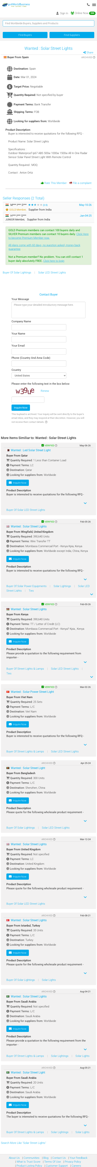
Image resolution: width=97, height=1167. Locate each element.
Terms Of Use (52, 1161)
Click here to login (53, 261)
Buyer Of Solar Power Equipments (26, 586)
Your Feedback (78, 1158)
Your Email (18, 345)
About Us (14, 1158)
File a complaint (80, 183)
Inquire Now (21, 407)
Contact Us (59, 1158)
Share (89, 52)
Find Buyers (25, 35)
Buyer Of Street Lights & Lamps (25, 668)
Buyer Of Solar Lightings (17, 272)
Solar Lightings (63, 586)
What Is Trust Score (28, 1161)
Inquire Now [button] (17, 482)
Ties (31, 590)
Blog (45, 1158)
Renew (45, 391)
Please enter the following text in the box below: (41, 383)
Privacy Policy (72, 1161)
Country (16, 370)
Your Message (20, 299)
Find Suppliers (72, 35)
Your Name (18, 333)
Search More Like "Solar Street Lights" (24, 1143)
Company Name (21, 321)
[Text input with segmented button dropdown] (48, 23)
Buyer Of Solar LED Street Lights (25, 510)
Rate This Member (54, 183)
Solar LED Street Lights (52, 272)
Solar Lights (49, 980)
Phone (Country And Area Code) (31, 358)
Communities (31, 1158)
